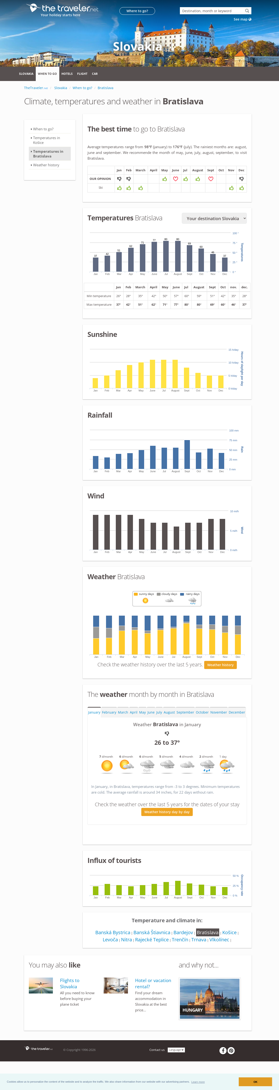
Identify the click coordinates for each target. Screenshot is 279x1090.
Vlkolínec (221, 955)
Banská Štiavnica (150, 947)
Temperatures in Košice (46, 140)
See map (242, 19)
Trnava (199, 955)
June (151, 727)
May (142, 727)
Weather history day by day (167, 827)
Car (95, 74)
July (159, 727)
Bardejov (183, 947)
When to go (47, 74)
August (169, 727)
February (109, 727)
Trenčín (180, 955)
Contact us (157, 1065)
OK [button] (256, 1081)
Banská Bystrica (111, 947)
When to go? (43, 129)
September (185, 727)
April (133, 727)
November (218, 727)
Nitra (125, 955)
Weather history (220, 680)
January (94, 727)
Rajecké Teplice (151, 955)
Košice (230, 947)
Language (176, 1065)
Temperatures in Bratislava (48, 153)
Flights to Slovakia (69, 999)
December (237, 727)
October (202, 727)
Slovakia (26, 74)
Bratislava (208, 947)
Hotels (67, 74)
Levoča (108, 955)
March (123, 727)
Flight (82, 74)
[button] (198, 1081)
